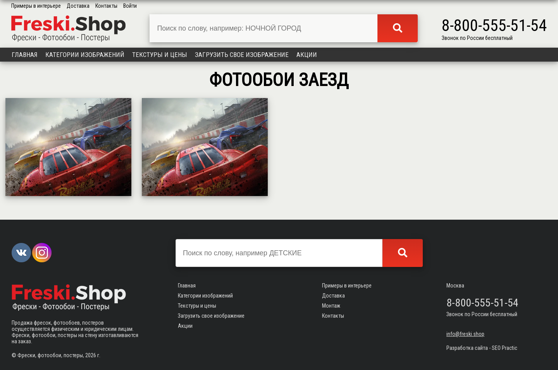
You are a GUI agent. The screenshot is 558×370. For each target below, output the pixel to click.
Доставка (78, 6)
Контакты (106, 6)
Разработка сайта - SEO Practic (481, 348)
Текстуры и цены (159, 55)
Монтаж (331, 306)
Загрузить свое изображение (242, 55)
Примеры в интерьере (36, 6)
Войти (130, 6)
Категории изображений (84, 55)
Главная (25, 55)
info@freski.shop (465, 334)
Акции (306, 55)
